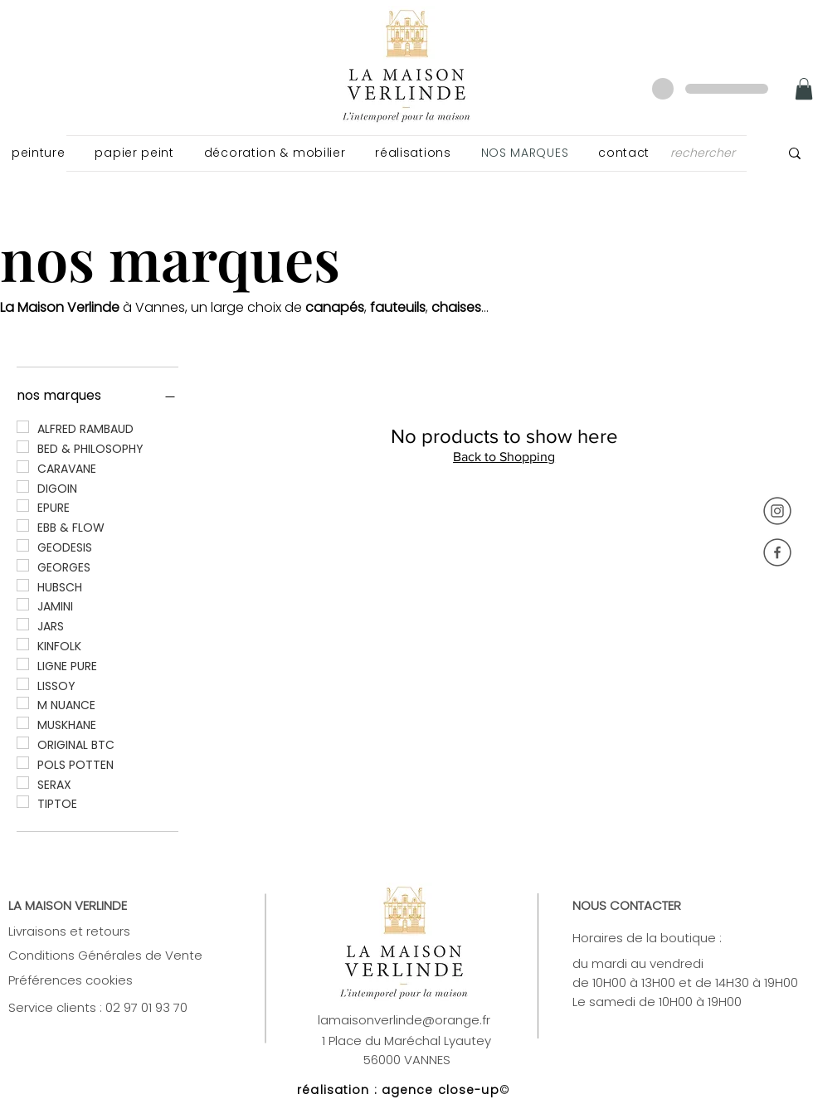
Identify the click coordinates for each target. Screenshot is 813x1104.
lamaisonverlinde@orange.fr (404, 1020)
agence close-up (440, 1090)
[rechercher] (706, 153)
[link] (804, 89)
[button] (38, 153)
